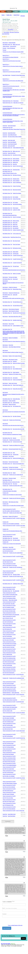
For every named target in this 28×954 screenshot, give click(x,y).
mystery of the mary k (13, 516)
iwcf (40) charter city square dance (10, 707)
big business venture (17, 248)
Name (13, 901)
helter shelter (15, 251)
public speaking (16, 372)
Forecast (4, 48)
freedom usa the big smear (15, 420)
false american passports (14, 309)
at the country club (17, 233)
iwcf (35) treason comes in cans (9, 687)
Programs (9, 11)
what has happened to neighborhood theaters (12, 434)
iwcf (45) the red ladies (8, 725)
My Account (24, 11)
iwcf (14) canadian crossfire (8, 607)
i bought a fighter (16, 574)
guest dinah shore (11, 132)
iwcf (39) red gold (20, 701)
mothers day (15, 162)
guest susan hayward (12, 143)
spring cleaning (16, 158)
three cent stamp (16, 244)
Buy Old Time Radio (5, 943)
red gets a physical (17, 175)
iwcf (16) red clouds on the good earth (11, 614)
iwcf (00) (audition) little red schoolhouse (11, 510)
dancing (14, 438)
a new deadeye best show (18, 147)
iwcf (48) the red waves (8, 736)
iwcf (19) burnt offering (7, 625)
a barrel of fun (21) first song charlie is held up (13, 66)
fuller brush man (16, 169)
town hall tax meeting (17, 204)
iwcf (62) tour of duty (20, 777)
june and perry (13, 46)
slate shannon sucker (13, 359)
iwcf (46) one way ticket (8, 728)
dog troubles (15, 197)
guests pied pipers (11, 153)
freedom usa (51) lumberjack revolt (16, 678)
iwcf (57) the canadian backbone (9, 765)
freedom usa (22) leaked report (15, 552)
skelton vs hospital (17, 273)
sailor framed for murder (14, 311)
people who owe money (18, 388)
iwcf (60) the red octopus (8, 772)
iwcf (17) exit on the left (8, 618)
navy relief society (6, 75)
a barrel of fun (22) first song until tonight (11, 71)
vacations (15, 361)
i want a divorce (6, 46)
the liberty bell (16, 590)
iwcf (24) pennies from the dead (9, 643)
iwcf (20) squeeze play (7, 629)
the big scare (15, 253)
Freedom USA (5, 420)
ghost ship (11, 345)
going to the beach (17, 217)
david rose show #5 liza (16, 237)
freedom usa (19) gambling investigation (11, 523)
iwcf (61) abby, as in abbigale (8, 776)
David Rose (6, 19)
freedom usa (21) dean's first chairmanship (12, 543)
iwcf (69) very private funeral (8, 801)
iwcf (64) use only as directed (9, 787)
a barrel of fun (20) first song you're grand (11, 60)
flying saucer (15, 207)
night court (15, 224)
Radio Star (9, 15)
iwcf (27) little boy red (7, 654)
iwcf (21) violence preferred (8, 632)
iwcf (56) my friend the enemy (9, 761)
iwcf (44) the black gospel (8, 721)
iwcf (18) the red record (8, 621)
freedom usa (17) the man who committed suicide (13, 505)
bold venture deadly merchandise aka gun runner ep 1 (14, 269)
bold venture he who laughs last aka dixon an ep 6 (13, 298)
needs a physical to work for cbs (10, 173)
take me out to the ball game (19, 312)
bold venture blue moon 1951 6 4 (15, 316)
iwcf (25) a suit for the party (8, 647)
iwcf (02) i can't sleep (20, 525)
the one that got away (13, 461)
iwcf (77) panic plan (20, 810)
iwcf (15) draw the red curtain (9, 610)
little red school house (7, 536)
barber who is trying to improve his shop (11, 481)
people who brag (16, 398)
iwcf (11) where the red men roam (10, 594)
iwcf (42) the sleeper (20, 712)
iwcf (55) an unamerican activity (9, 757)
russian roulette (12, 42)
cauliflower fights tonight (18, 583)
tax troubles (15, 202)
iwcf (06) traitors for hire (8, 561)
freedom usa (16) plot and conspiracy (17, 498)
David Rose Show (6, 237)
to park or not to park (17, 441)
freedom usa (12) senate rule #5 (16, 474)
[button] (24, 825)
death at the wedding (13, 337)
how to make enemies (17, 368)
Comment (4, 914)
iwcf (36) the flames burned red (9, 690)
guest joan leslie (11, 140)
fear (14, 366)
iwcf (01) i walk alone (20, 518)
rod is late (15, 222)
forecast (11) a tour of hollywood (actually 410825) (13, 51)
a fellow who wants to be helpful (10, 491)
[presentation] (13, 922)
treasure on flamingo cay (14, 292)
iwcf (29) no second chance (8, 661)
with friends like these (13, 501)
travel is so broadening (17, 379)
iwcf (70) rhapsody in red (8, 805)
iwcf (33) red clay (20, 674)
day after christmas (17, 416)
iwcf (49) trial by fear (20, 738)
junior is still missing (17, 182)
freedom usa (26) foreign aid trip (16, 576)
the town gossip (16, 540)
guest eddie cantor (12, 814)
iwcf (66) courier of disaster (8, 794)
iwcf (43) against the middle (8, 718)
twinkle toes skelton (17, 193)
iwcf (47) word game (20, 730)
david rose (16, 15)
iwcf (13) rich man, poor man (9, 603)
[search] (13, 8)
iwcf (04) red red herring (8, 550)
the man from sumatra (13, 467)
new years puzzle (16, 240)
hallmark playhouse (7, 692)
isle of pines (11, 456)
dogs (14, 452)
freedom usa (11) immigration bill (16, 469)
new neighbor (15, 228)
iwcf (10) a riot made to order (9, 589)
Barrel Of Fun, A (6, 55)
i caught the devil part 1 (18, 255)
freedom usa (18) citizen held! (15, 512)
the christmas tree (17, 406)
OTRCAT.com (13, 943)
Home (4, 6)
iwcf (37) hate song (20, 694)
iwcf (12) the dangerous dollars (9, 598)
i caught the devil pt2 (17, 262)
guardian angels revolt (17, 320)
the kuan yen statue (13, 277)
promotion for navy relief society (18, 75)
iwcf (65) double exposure (8, 790)
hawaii (14, 472)
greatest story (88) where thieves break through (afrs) (14, 129)
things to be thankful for (18, 385)
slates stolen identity (13, 600)
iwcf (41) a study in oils (7, 710)
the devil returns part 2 (18, 305)
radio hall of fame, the (8, 100)
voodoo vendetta (12, 400)
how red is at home (17, 155)
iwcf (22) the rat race (7, 636)
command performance (7, 88)
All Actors (23, 15)
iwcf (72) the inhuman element (9, 808)
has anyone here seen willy (18, 429)
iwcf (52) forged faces (7, 750)
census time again (16, 198)
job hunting (15, 377)
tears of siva (11, 323)
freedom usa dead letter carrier (15, 485)
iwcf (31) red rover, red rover (9, 669)
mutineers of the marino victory (15, 374)
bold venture (5, 42)
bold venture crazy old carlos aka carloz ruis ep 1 (13, 425)
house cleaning (16, 160)
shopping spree (16, 178)
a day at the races (17, 186)
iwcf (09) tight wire (20, 580)
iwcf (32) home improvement (8, 672)
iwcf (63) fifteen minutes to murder (10, 783)
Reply (24, 835)
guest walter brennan (12, 134)
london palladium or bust (18, 325)
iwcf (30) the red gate (7, 665)
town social (15, 279)
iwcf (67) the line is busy (8, 797)
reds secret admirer (17, 189)
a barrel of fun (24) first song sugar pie (11, 86)
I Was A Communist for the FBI (9, 509)
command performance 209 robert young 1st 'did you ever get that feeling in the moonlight (14, 115)
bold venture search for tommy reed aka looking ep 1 (14, 341)
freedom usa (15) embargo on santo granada (12, 494)
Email (9, 908)
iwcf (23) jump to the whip (8, 639)
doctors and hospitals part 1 (18, 458)
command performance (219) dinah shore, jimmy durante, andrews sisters (13, 121)
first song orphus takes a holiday (15, 136)
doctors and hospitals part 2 (18, 463)
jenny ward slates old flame (14, 346)
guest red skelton (11, 816)
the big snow (15, 454)
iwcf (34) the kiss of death (8, 683)
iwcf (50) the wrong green (8, 743)
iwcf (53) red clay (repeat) (8, 754)
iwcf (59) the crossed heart (8, 768)
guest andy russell (12, 125)
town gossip (15, 538)
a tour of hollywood (11, 48)
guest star (5, 125)
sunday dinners (16, 402)
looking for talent (16, 209)
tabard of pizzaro (12, 404)
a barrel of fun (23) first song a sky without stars (13, 80)
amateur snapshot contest (18, 229)
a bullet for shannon (13, 287)
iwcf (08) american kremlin (8, 572)
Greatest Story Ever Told (7, 127)
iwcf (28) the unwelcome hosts (9, 658)
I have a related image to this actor (15, 925)
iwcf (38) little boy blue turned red (10, 699)
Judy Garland (6, 32)
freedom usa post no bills (14, 439)
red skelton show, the (7, 44)
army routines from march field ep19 (10, 57)
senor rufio (11, 547)
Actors (16, 11)
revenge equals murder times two (16, 449)
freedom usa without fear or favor (16, 445)
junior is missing (16, 180)
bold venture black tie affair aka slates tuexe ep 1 (13, 352)
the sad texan (16, 266)
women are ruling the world (19, 363)
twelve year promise (13, 383)
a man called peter (15, 692)
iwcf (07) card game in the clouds (10, 565)
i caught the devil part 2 (18, 259)
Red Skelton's (11, 29)
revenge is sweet (12, 478)
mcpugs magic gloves (17, 289)
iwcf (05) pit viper (19, 556)
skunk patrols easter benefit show (10, 215)
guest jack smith (11, 145)
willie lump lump (16, 44)
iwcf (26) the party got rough (9, 650)
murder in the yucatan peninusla (15, 355)
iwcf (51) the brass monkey (8, 747)
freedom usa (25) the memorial (15, 567)
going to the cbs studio (18, 166)
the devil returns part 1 (18, 301)
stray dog (15, 164)
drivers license (16, 220)
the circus (15, 483)
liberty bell (15, 294)
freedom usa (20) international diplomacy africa (12, 530)
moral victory (16, 100)
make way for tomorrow (18, 102)
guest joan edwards (12, 142)
